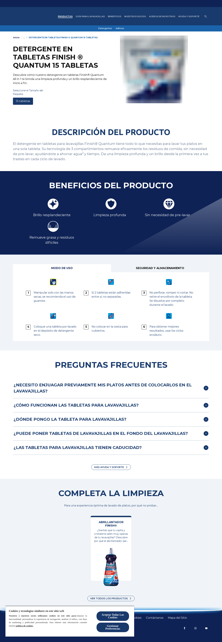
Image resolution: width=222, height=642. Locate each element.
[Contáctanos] (155, 618)
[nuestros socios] (135, 16)
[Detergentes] (105, 28)
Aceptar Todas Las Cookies (113, 616)
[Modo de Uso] (62, 268)
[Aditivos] (119, 28)
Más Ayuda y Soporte (109, 467)
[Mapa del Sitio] (177, 618)
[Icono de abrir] (205, 16)
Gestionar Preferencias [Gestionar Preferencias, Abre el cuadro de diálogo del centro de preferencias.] (112, 627)
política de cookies (24, 625)
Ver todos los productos (109, 598)
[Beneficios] (114, 16)
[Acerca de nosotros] (162, 16)
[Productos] (65, 16)
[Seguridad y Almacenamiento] (160, 268)
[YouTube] (206, 628)
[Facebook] (184, 628)
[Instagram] (195, 628)
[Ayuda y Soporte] (189, 16)
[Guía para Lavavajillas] (90, 16)
